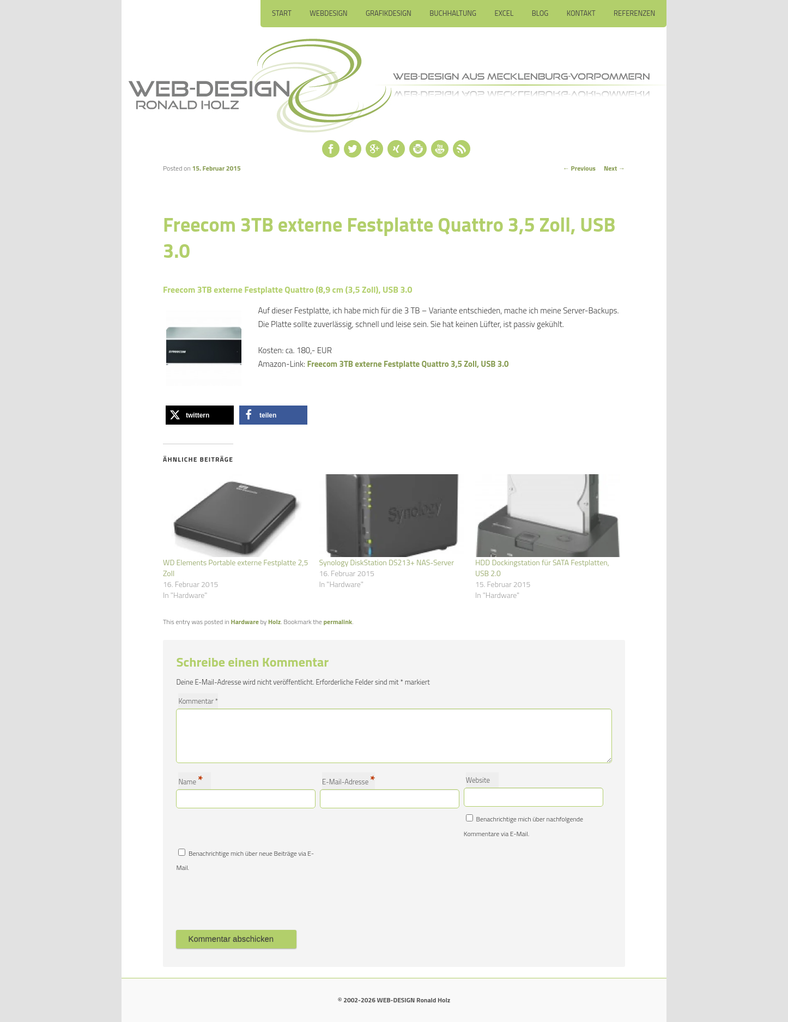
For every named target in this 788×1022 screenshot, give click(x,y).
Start (282, 13)
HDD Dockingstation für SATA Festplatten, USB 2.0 (542, 568)
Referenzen (634, 13)
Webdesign (328, 13)
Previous (579, 168)
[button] (200, 415)
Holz (274, 621)
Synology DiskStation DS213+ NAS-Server (386, 562)
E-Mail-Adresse (348, 780)
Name (190, 780)
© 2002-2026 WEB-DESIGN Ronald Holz (394, 1000)
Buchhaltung (452, 13)
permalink (338, 621)
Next (614, 168)
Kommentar (198, 701)
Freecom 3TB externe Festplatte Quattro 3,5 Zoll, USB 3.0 (408, 364)
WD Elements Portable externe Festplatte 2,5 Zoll (235, 568)
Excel (504, 13)
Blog (540, 13)
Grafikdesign (388, 13)
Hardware (245, 621)
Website (478, 780)
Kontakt (581, 13)
